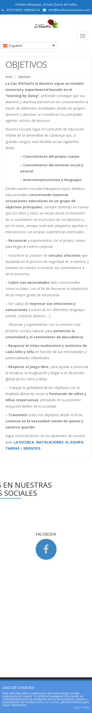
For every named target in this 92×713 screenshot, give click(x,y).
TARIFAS (12, 448)
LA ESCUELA (24, 442)
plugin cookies (82, 707)
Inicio (8, 77)
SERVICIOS (31, 448)
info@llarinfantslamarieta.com (69, 10)
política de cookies (47, 702)
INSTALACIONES (50, 442)
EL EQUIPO (74, 442)
